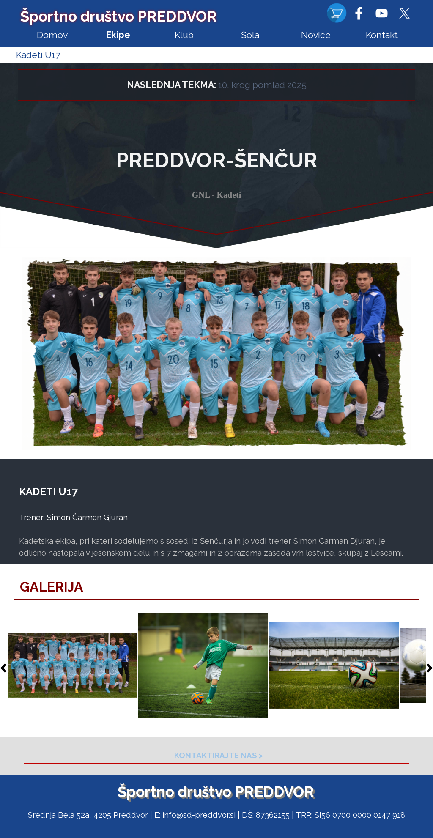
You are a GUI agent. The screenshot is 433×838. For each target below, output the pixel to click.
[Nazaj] (6, 668)
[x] (404, 13)
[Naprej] (427, 668)
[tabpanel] (216, 91)
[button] (72, 666)
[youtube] (381, 13)
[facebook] (358, 13)
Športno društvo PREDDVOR (118, 16)
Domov (52, 35)
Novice (316, 35)
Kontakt (382, 35)
